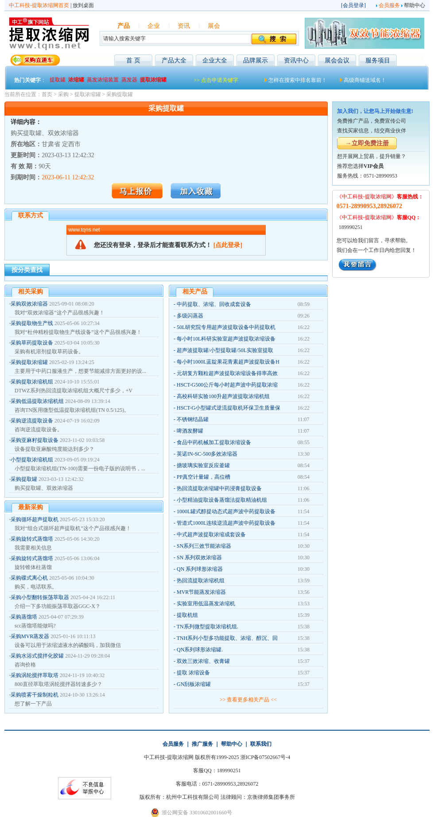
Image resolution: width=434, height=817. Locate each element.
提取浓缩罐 (87, 94)
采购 (63, 94)
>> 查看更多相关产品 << (248, 700)
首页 (47, 94)
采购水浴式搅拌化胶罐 (37, 656)
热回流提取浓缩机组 (201, 580)
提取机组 (187, 615)
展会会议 (337, 60)
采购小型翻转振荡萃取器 (40, 597)
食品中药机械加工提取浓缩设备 (214, 442)
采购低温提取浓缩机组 (37, 401)
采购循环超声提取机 (34, 519)
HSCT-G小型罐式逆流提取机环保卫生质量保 (228, 408)
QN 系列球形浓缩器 (200, 569)
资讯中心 (296, 60)
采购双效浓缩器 (29, 304)
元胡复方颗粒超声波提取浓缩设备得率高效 (227, 373)
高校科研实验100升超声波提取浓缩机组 (223, 396)
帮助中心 (414, 5)
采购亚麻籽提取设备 (34, 440)
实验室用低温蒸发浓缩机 (206, 603)
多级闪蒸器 (190, 316)
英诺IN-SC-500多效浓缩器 (207, 454)
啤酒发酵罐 (190, 431)
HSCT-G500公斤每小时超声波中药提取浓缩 (227, 385)
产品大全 (174, 60)
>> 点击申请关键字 (216, 80)
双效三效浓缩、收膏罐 (203, 661)
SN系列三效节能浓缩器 (204, 546)
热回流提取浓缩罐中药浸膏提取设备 (219, 488)
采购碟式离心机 (29, 578)
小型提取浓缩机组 (32, 460)
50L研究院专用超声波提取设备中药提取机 (226, 327)
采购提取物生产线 (32, 323)
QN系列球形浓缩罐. (200, 650)
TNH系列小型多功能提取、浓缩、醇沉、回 (227, 638)
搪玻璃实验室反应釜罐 (203, 465)
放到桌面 (83, 5)
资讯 (184, 26)
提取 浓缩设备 (193, 673)
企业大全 (214, 60)
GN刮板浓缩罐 (194, 684)
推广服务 (202, 744)
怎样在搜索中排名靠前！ (297, 80)
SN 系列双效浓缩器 (199, 557)
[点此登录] (227, 245)
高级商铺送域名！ (365, 80)
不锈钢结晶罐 (193, 419)
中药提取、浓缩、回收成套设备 (214, 304)
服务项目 (377, 60)
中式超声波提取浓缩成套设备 (211, 534)
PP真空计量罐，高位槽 (203, 477)
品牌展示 (255, 60)
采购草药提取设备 (32, 343)
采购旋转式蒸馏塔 (32, 539)
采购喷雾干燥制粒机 (34, 695)
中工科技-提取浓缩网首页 (39, 5)
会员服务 (389, 5)
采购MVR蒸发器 (30, 636)
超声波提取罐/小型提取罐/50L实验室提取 (225, 350)
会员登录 (353, 5)
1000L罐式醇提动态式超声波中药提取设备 (226, 511)
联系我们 (260, 744)
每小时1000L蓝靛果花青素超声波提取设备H (228, 362)
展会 (214, 26)
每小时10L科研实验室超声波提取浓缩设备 (226, 339)
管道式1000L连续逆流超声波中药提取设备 (226, 523)
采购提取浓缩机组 (32, 382)
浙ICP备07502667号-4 (265, 757)
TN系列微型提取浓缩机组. (207, 626)
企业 (153, 26)
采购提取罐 (119, 94)
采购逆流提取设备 (32, 421)
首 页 (133, 60)
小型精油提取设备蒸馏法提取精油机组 (222, 500)
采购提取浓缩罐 (29, 362)
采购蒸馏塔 (24, 617)
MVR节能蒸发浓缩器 (201, 592)
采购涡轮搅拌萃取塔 (34, 675)
